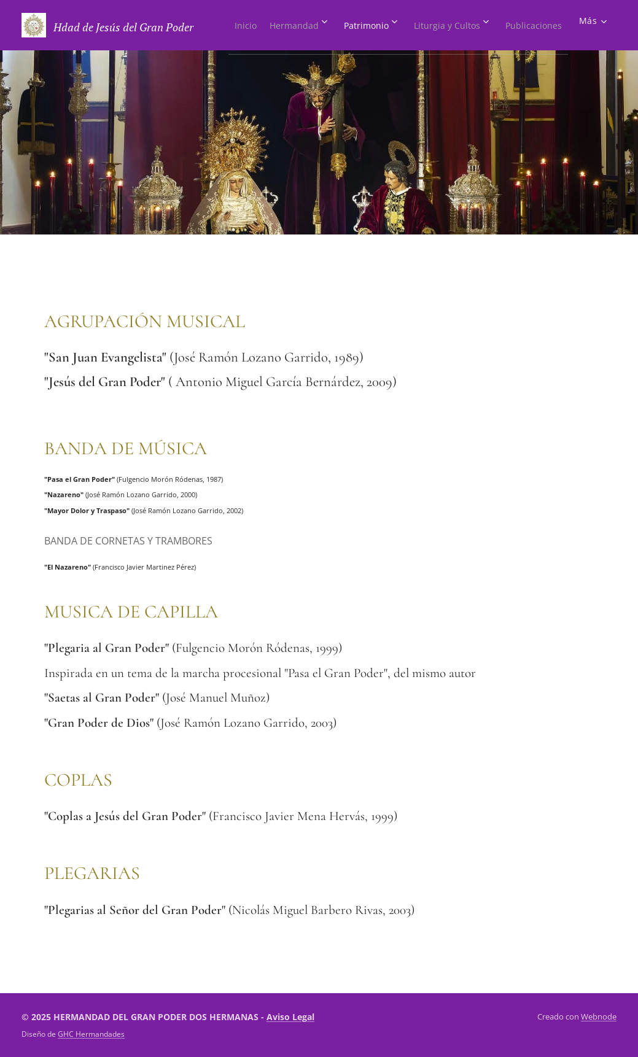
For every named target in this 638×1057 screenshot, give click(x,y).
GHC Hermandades (91, 1034)
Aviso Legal (290, 1017)
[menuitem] (286, 25)
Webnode (599, 1016)
